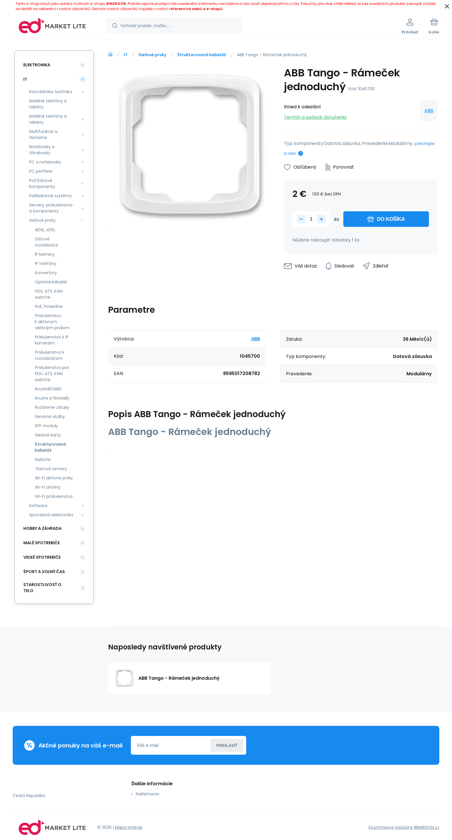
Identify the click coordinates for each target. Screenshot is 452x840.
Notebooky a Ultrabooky (41, 150)
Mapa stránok (128, 827)
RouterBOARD (48, 389)
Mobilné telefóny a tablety (48, 104)
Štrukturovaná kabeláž (201, 55)
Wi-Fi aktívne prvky (54, 478)
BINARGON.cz (426, 827)
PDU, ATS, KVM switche (49, 294)
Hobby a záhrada (42, 528)
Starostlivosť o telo (42, 588)
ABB (428, 110)
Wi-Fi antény (48, 487)
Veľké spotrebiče (42, 557)
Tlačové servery (51, 469)
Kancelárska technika (50, 92)
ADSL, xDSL (45, 230)
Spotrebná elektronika (51, 515)
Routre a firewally (52, 398)
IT (125, 55)
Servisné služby (50, 416)
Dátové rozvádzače (46, 242)
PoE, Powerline (49, 306)
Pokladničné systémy (50, 196)
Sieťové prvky (152, 55)
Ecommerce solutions (391, 827)
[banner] (52, 26)
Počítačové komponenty (42, 183)
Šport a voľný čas (44, 572)
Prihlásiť (227, 745)
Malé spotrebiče (41, 543)
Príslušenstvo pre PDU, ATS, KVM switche (52, 374)
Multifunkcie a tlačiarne (43, 134)
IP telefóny (45, 263)
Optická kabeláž (51, 282)
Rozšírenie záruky (52, 407)
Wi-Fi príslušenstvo (54, 496)
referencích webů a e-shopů (195, 8)
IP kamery (44, 254)
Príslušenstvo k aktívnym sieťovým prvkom (52, 322)
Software (38, 505)
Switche (43, 459)
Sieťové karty (48, 435)
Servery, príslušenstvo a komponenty (51, 208)
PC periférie (40, 171)
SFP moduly (46, 426)
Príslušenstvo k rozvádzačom (49, 355)
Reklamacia (147, 794)
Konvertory (46, 273)
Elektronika (36, 65)
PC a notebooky (45, 162)
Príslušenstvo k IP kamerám (52, 340)
